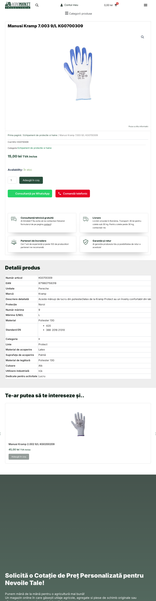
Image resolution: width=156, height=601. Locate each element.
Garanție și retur (102, 240)
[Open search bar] (37, 5)
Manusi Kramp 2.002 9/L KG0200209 (32, 444)
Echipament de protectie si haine (40, 135)
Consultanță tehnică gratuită (37, 217)
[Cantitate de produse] (12, 180)
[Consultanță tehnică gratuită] (14, 219)
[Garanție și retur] (86, 242)
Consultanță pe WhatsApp (32, 193)
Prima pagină (14, 135)
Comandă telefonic (72, 193)
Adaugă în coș (31, 180)
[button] (145, 5)
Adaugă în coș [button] (18, 456)
